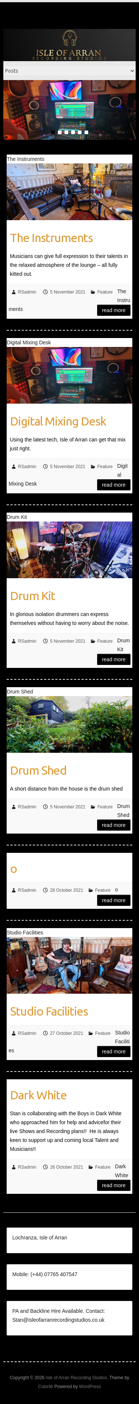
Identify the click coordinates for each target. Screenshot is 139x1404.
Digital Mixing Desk (58, 421)
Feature (105, 292)
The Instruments (51, 237)
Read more (114, 310)
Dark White (38, 1095)
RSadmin (27, 292)
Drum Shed (38, 770)
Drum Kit (32, 595)
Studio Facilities (49, 1011)
